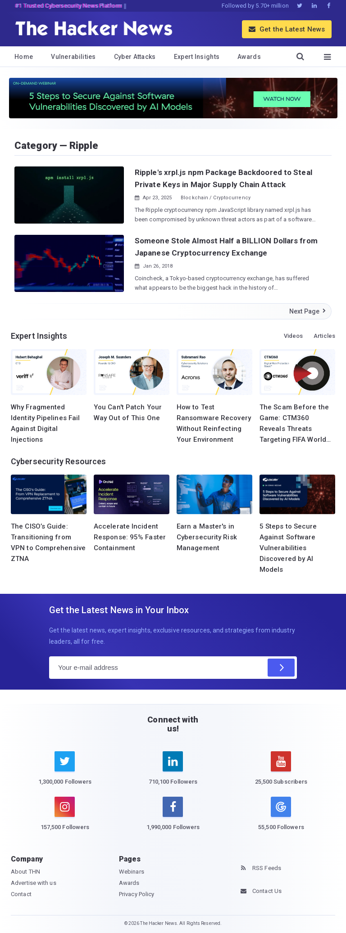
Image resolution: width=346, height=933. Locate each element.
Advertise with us (33, 882)
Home (23, 56)
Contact (21, 894)
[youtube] (281, 773)
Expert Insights (197, 56)
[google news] (281, 815)
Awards (249, 56)
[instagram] (64, 818)
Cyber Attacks (135, 56)
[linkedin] (173, 773)
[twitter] (64, 773)
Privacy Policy (136, 894)
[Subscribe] (281, 668)
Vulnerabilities (73, 56)
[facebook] (173, 818)
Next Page (308, 311)
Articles (324, 335)
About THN (25, 871)
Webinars (131, 871)
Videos (293, 335)
